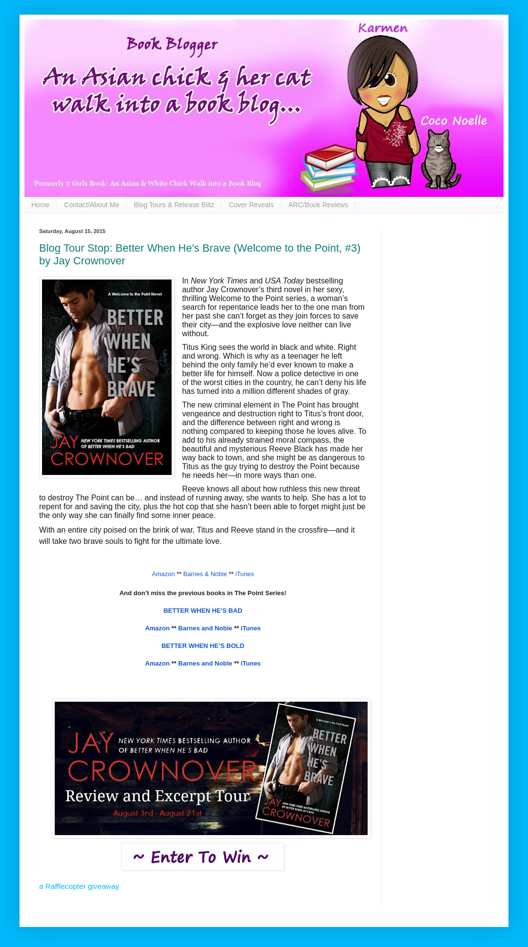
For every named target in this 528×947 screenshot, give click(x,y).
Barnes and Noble (205, 628)
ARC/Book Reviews (318, 205)
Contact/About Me (91, 205)
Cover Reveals (251, 205)
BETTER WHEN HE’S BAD (202, 610)
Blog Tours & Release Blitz (173, 205)
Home (40, 205)
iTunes (251, 628)
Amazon (157, 628)
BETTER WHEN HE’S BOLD (202, 645)
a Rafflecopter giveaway (79, 886)
